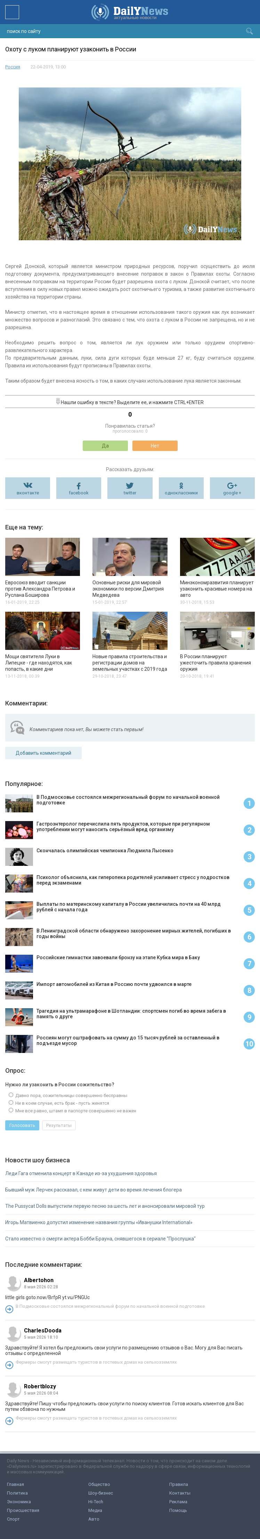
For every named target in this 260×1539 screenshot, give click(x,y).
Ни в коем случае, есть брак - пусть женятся (61, 1103)
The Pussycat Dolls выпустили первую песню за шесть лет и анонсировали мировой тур (105, 1206)
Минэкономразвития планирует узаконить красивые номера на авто (217, 589)
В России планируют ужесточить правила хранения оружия (215, 663)
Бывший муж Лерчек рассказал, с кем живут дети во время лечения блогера (93, 1190)
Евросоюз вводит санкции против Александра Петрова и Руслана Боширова (40, 589)
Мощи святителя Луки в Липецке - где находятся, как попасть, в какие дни (38, 663)
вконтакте (28, 492)
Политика (17, 1493)
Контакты (179, 1493)
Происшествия (23, 1510)
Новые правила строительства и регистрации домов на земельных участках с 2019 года (129, 663)
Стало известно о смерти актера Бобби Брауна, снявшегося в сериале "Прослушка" (100, 1238)
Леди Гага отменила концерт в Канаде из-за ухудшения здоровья (81, 1173)
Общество (99, 1484)
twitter (130, 492)
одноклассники (181, 492)
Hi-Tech (95, 1501)
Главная (15, 1484)
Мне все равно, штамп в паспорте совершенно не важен (75, 1110)
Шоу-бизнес (100, 1493)
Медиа (95, 1510)
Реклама (178, 1501)
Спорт (13, 1519)
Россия (12, 66)
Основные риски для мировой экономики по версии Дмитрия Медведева (128, 589)
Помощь (178, 1510)
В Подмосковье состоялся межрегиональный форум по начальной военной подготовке (110, 1306)
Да (105, 446)
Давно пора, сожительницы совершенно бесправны (70, 1095)
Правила (178, 1484)
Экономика (19, 1501)
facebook (79, 492)
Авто (93, 1519)
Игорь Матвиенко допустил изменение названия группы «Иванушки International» (99, 1222)
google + (232, 492)
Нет (155, 446)
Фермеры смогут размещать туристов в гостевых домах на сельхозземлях (96, 1362)
